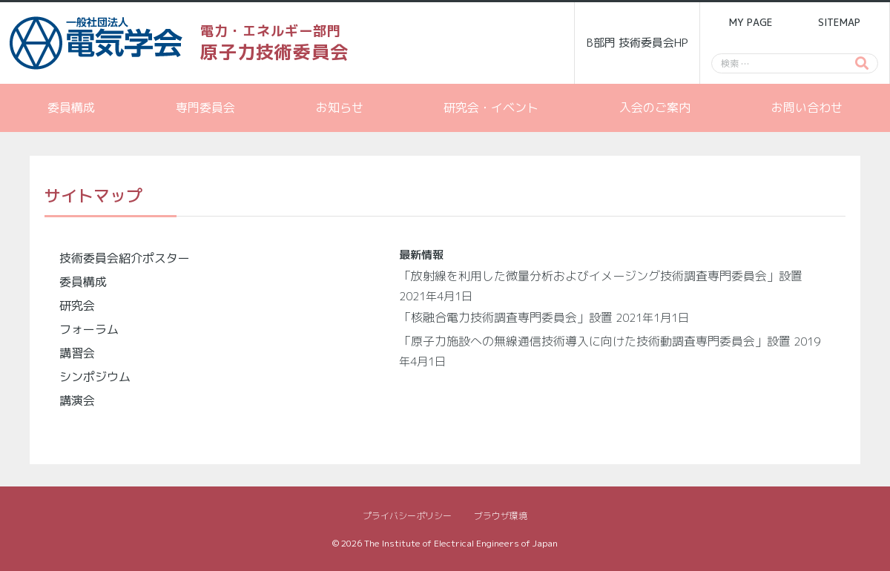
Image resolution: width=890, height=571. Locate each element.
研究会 (77, 305)
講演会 (77, 400)
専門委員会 (205, 107)
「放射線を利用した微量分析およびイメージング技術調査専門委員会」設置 (600, 276)
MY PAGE (750, 22)
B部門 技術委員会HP (637, 42)
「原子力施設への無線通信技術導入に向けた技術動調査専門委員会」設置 (595, 341)
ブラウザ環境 (500, 515)
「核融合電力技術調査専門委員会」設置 (506, 317)
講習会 (77, 353)
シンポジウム (95, 377)
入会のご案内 (654, 107)
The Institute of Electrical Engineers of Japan (461, 543)
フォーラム (89, 329)
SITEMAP (839, 22)
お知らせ (339, 107)
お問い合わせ (807, 107)
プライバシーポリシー (407, 515)
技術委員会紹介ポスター (124, 258)
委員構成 (71, 107)
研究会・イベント (491, 107)
